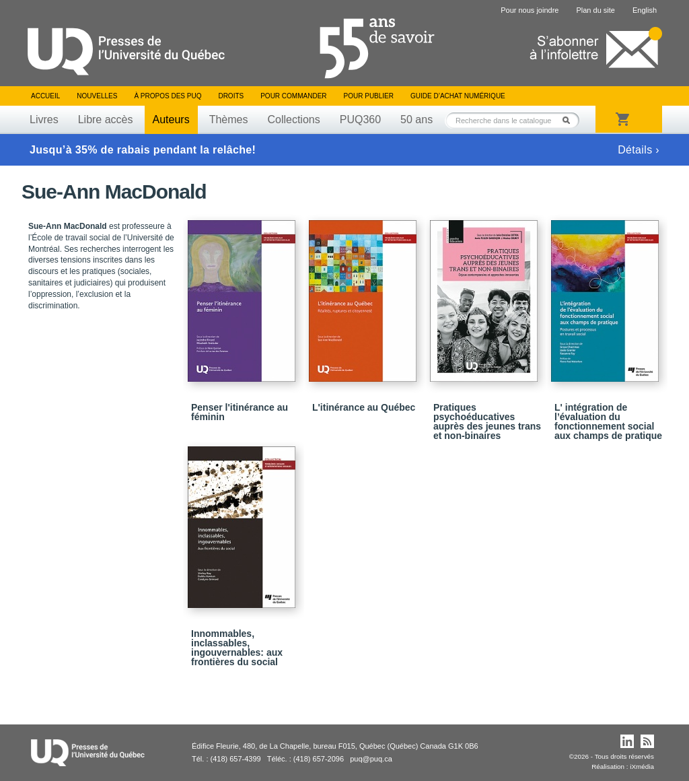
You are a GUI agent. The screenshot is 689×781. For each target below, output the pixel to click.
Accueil (45, 96)
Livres (44, 119)
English (644, 10)
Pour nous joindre (529, 10)
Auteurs (171, 119)
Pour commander (293, 96)
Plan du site (595, 10)
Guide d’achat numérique (457, 96)
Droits (231, 96)
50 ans (416, 119)
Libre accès (105, 119)
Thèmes (228, 119)
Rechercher (570, 120)
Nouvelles (97, 96)
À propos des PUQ (167, 96)
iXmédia (642, 766)
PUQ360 (360, 119)
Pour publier (369, 96)
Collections (293, 119)
